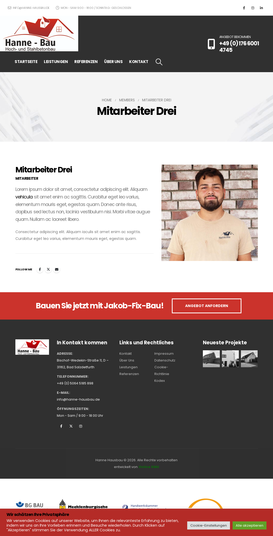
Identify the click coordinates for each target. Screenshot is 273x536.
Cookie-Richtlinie (161, 370)
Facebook (40, 269)
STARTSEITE (26, 61)
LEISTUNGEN (56, 61)
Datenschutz (164, 360)
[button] (159, 62)
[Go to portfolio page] (211, 358)
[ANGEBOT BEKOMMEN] (236, 44)
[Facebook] (244, 7)
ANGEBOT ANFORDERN (206, 305)
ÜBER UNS (113, 61)
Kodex (159, 380)
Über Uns (126, 360)
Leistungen (128, 367)
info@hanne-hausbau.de (29, 8)
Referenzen (129, 374)
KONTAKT (138, 61)
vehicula (24, 197)
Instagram (80, 426)
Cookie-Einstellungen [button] (208, 525)
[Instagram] (252, 7)
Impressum (164, 353)
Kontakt (125, 353)
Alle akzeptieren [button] (249, 525)
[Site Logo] (39, 33)
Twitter (48, 269)
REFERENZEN (86, 61)
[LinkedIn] (261, 7)
